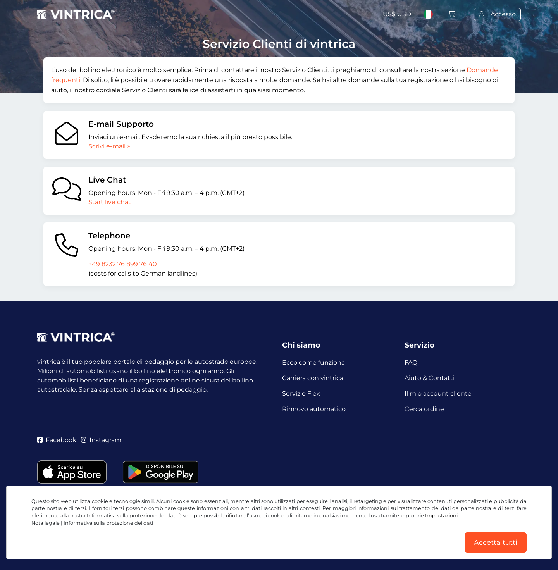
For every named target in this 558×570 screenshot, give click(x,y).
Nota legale (325, 534)
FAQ (411, 362)
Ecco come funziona (313, 362)
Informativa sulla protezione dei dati (168, 534)
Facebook (56, 440)
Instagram (101, 440)
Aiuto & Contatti (430, 378)
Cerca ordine (424, 409)
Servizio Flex (301, 393)
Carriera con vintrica (312, 378)
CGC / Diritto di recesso (72, 534)
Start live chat (109, 202)
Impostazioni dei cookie (266, 534)
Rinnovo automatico (314, 409)
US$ (397, 14)
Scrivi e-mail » (109, 146)
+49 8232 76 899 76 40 (122, 264)
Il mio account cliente (438, 393)
